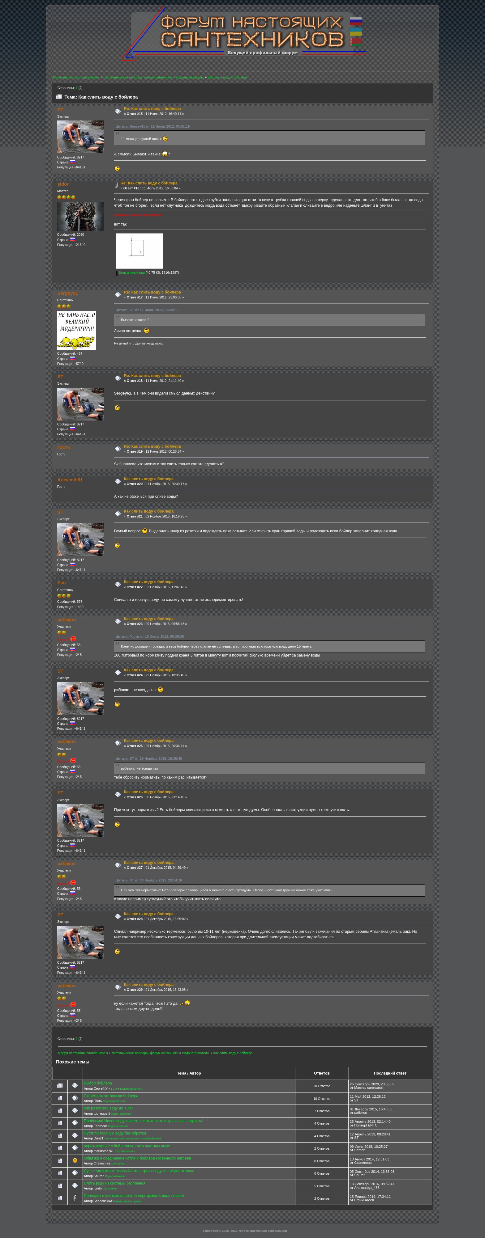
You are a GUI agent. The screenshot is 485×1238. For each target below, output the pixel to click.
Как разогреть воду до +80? (108, 1108)
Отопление (118, 1163)
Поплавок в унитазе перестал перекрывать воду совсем (134, 1196)
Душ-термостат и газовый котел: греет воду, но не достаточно (139, 1171)
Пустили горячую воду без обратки (115, 1133)
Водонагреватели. (131, 1088)
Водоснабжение (121, 1113)
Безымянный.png (130, 272)
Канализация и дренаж (127, 1201)
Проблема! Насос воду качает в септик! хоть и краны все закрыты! (143, 1121)
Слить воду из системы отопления (114, 1183)
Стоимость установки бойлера (111, 1096)
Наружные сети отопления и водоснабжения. (132, 1138)
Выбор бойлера (98, 1083)
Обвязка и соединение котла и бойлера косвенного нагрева (137, 1158)
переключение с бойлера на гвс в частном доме (127, 1146)
